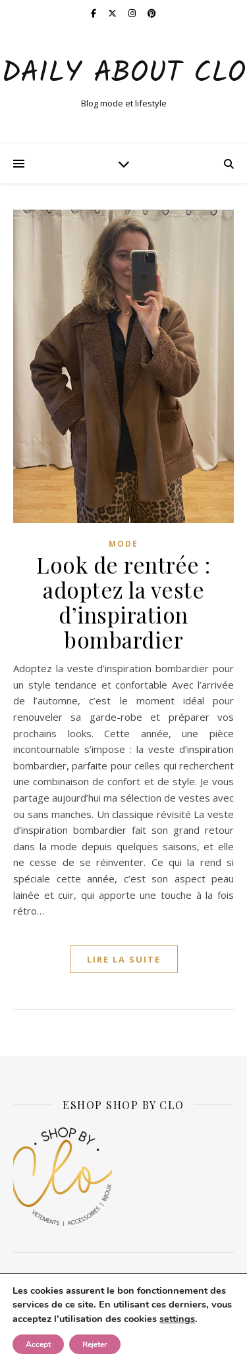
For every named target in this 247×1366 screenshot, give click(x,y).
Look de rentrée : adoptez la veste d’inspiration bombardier (123, 602)
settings (177, 1318)
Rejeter (94, 1344)
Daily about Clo (123, 74)
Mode (123, 543)
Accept (38, 1344)
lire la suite (124, 959)
